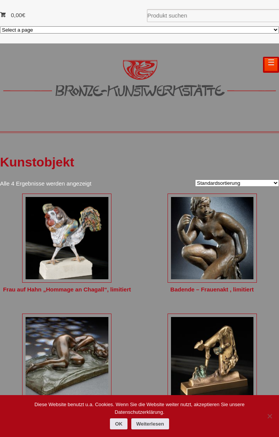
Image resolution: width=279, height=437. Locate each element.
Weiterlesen (150, 424)
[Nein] (269, 416)
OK (119, 424)
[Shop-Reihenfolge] (237, 183)
